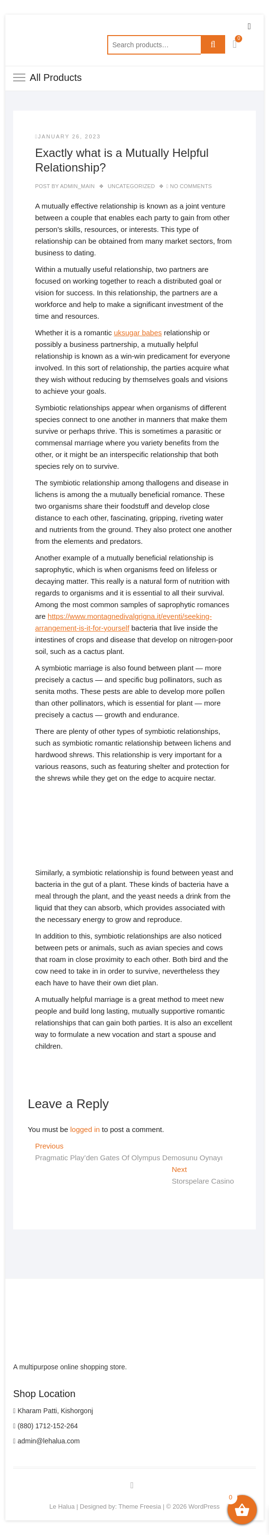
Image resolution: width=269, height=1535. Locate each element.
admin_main (77, 186)
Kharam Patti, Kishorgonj (53, 1411)
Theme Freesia (139, 1506)
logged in (85, 1129)
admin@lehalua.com (46, 1441)
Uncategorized (131, 186)
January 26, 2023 (68, 136)
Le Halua (62, 1506)
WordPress (204, 1506)
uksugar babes (138, 332)
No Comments (191, 186)
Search (213, 45)
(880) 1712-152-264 (45, 1426)
